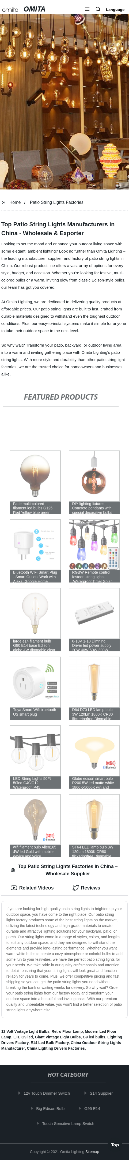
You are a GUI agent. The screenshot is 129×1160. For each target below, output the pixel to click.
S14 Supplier (103, 1093)
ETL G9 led (23, 1037)
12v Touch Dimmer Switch (49, 1093)
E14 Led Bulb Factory (50, 1043)
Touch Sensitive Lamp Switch (70, 1123)
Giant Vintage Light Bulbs (58, 1037)
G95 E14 (94, 1108)
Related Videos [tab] (32, 888)
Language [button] (115, 9)
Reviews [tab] (86, 888)
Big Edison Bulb (53, 1108)
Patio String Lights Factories (57, 202)
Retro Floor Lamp (67, 1031)
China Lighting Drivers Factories (56, 1048)
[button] (87, 9)
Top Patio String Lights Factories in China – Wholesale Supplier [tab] (64, 870)
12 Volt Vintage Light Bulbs (25, 1031)
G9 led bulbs (94, 1037)
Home (15, 202)
